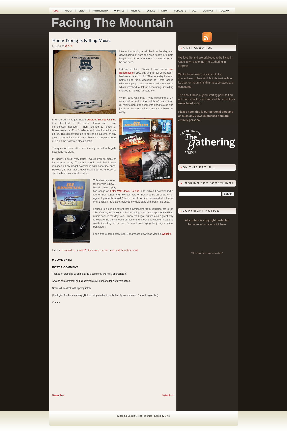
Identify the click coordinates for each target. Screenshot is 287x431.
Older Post (167, 395)
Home (55, 11)
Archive (135, 11)
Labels (151, 11)
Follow (224, 11)
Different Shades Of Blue (101, 119)
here (223, 224)
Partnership (100, 11)
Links (164, 11)
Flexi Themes (145, 416)
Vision (82, 11)
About (68, 11)
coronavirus (69, 250)
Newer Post (58, 395)
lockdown (93, 250)
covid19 (81, 250)
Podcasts (180, 11)
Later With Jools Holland (124, 191)
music (104, 250)
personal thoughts (120, 250)
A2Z (194, 11)
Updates (119, 11)
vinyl (135, 250)
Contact (208, 11)
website (166, 233)
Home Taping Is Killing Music (81, 40)
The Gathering (214, 61)
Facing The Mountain (112, 22)
